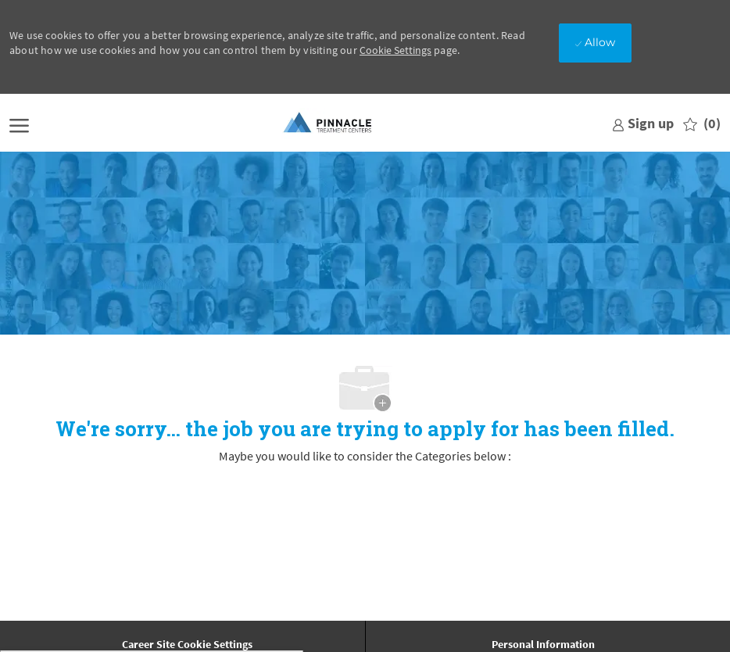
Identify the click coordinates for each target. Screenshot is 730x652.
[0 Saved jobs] (702, 124)
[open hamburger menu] (19, 124)
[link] (643, 123)
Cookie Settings (395, 50)
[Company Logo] (328, 123)
